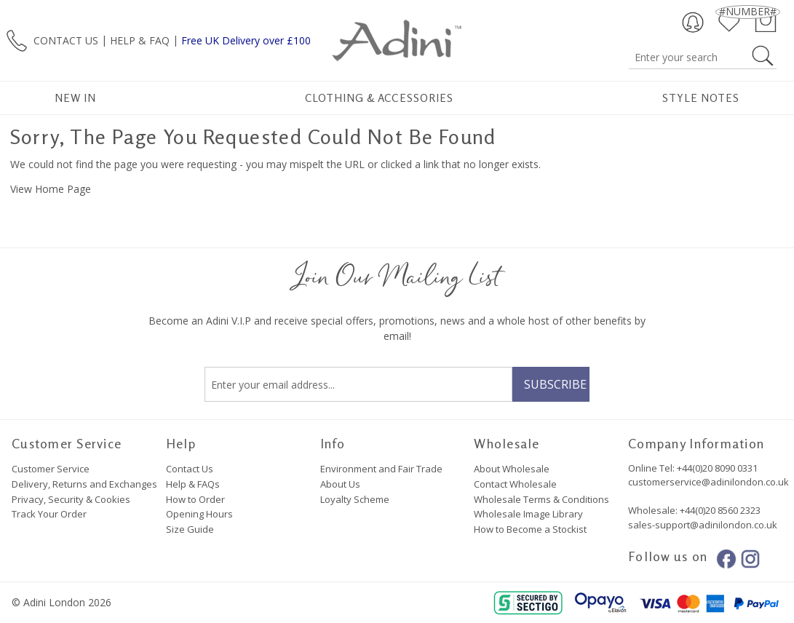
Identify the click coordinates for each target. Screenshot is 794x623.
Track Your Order (49, 513)
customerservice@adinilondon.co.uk (708, 481)
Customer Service (51, 468)
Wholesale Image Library (528, 513)
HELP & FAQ (140, 40)
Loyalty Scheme (354, 499)
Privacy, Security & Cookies (71, 499)
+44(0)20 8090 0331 (717, 468)
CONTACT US (65, 40)
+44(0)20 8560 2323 (719, 510)
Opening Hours (199, 513)
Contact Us (189, 468)
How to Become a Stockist (530, 529)
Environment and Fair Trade (381, 468)
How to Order (195, 499)
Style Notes (701, 98)
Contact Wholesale (515, 484)
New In (75, 98)
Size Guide (190, 529)
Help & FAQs (193, 484)
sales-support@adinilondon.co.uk (702, 524)
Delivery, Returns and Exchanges (84, 484)
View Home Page (50, 189)
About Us (340, 484)
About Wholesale (511, 468)
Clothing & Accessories (379, 98)
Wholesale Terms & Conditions (541, 499)
